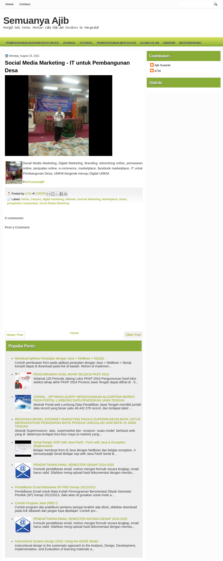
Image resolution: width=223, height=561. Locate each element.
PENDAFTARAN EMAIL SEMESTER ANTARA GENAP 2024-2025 (80, 519)
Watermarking (190, 43)
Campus (35, 199)
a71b (28, 193)
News (122, 199)
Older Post (133, 335)
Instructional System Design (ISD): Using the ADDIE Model (56, 541)
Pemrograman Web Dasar (116, 43)
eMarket (70, 199)
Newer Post (15, 335)
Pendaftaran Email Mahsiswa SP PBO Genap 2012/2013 (55, 487)
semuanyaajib (34, 182)
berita (25, 199)
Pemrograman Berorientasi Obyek (32, 43)
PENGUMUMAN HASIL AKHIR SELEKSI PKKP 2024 (71, 374)
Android (169, 43)
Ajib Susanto (163, 65)
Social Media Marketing (54, 203)
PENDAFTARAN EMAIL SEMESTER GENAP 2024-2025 (73, 465)
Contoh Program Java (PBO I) (36, 503)
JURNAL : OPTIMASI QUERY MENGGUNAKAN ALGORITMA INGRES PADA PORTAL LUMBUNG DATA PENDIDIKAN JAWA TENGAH (84, 398)
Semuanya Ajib (36, 20)
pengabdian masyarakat (22, 203)
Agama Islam (149, 43)
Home (10, 4)
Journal (69, 43)
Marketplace (110, 199)
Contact (24, 4)
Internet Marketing (88, 199)
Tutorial (86, 43)
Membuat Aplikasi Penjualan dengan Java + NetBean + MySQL (60, 358)
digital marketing (53, 199)
